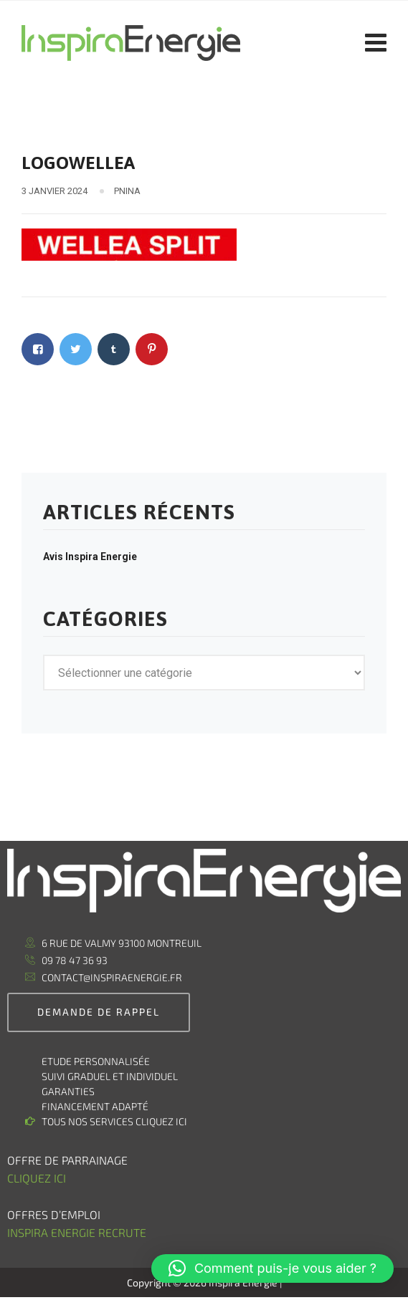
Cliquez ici (36, 1178)
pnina (127, 191)
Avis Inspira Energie (90, 556)
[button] (272, 1268)
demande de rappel (98, 1012)
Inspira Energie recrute (78, 1232)
